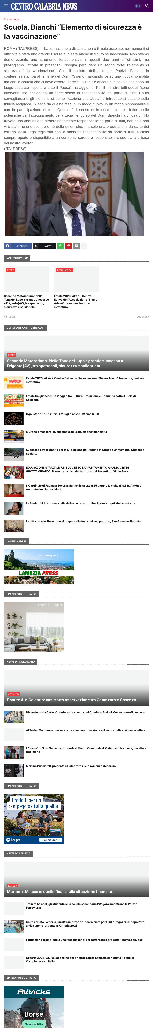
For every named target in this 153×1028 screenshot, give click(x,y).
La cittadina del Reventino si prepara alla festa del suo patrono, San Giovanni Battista (83, 521)
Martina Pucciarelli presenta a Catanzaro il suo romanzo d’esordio (71, 766)
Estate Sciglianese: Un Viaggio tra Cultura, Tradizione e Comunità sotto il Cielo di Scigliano (81, 397)
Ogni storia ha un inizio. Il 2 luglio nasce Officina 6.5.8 (62, 414)
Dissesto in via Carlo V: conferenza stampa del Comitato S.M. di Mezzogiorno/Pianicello (85, 712)
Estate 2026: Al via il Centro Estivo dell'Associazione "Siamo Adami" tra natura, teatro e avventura (75, 301)
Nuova (10, 316)
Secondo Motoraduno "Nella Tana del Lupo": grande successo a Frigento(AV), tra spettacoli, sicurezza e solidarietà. (26, 301)
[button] (5, 6)
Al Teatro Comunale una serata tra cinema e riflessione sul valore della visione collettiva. (86, 730)
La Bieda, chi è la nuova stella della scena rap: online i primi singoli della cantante (80, 503)
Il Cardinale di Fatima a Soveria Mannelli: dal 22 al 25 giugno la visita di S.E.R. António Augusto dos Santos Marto (83, 487)
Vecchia (142, 316)
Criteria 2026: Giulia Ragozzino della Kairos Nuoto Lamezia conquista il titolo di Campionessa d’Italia (80, 959)
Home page (11, 19)
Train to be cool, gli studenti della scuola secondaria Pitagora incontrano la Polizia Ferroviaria (81, 905)
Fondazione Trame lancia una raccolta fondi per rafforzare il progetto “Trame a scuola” (84, 939)
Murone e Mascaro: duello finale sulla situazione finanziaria (66, 431)
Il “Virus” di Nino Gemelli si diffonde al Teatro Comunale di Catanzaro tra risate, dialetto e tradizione (86, 749)
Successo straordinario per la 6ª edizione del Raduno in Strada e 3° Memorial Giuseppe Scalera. (85, 451)
